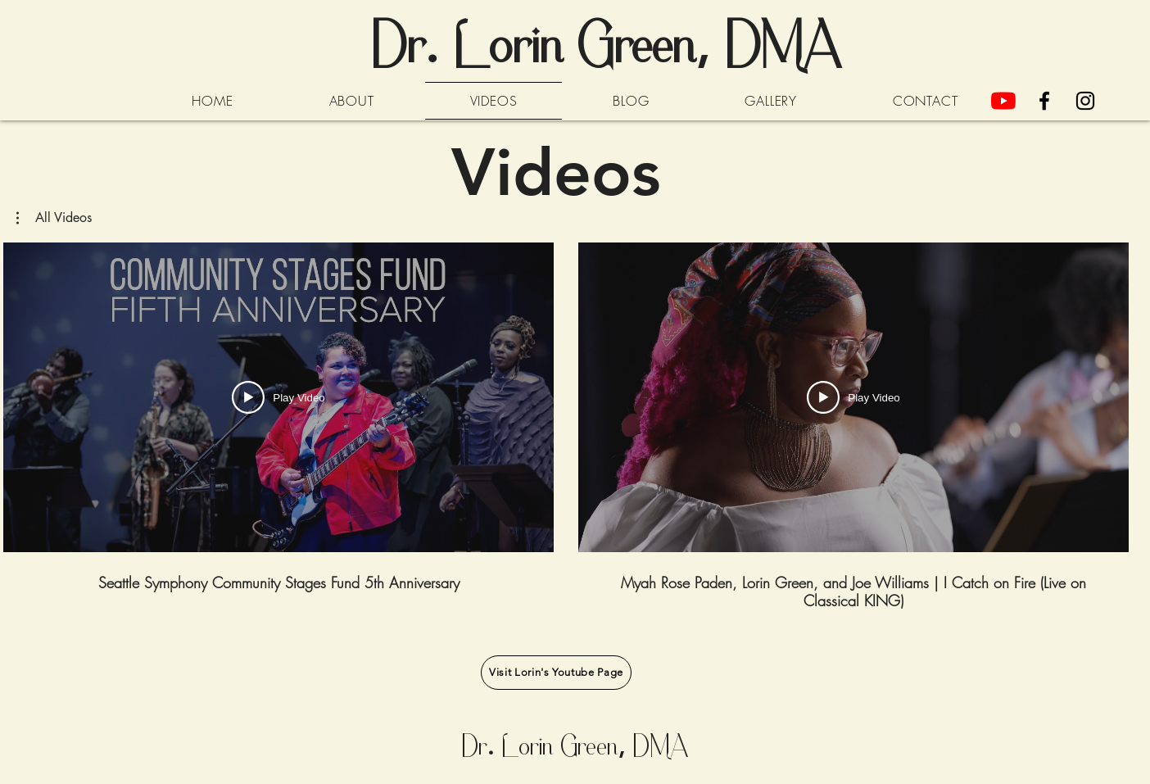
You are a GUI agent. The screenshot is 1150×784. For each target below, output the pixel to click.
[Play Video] (278, 397)
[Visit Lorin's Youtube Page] (556, 672)
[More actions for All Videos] (54, 218)
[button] (54, 218)
